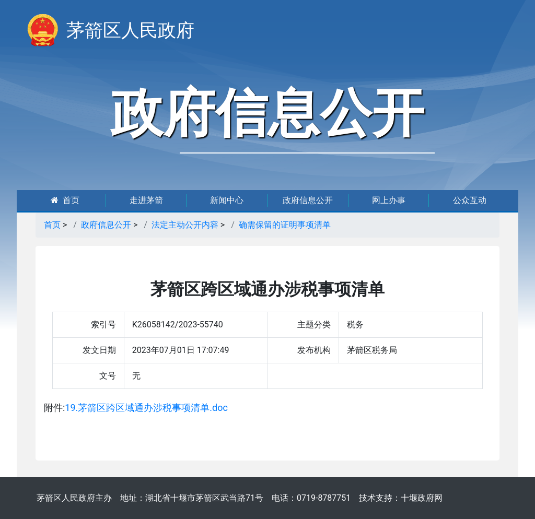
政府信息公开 (308, 200)
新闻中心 (226, 200)
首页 (65, 200)
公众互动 (469, 200)
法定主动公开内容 (185, 225)
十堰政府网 (422, 498)
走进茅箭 (146, 200)
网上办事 (388, 200)
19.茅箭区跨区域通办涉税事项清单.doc (146, 407)
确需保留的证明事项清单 (285, 225)
